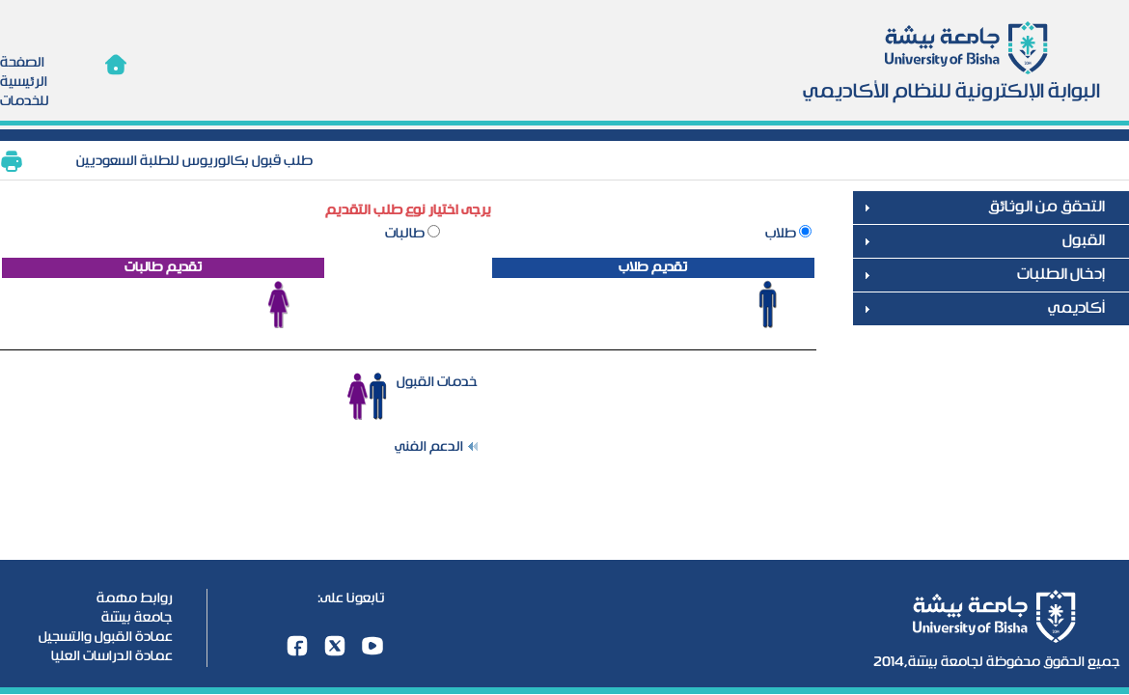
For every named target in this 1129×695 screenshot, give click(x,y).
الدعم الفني (429, 447)
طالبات (406, 233)
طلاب (782, 233)
